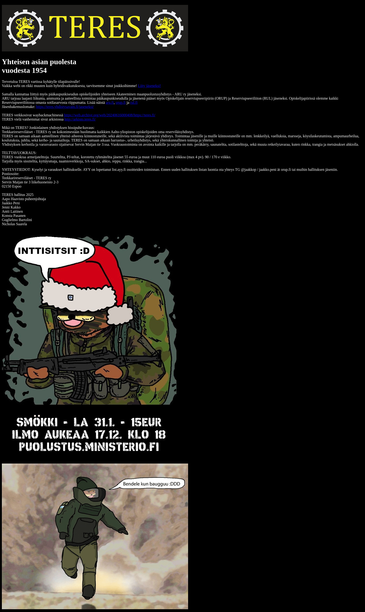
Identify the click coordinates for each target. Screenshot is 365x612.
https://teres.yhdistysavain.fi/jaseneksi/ (65, 107)
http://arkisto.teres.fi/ (80, 119)
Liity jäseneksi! (149, 86)
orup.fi (121, 102)
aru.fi (110, 102)
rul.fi (134, 102)
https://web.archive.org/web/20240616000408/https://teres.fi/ (109, 115)
